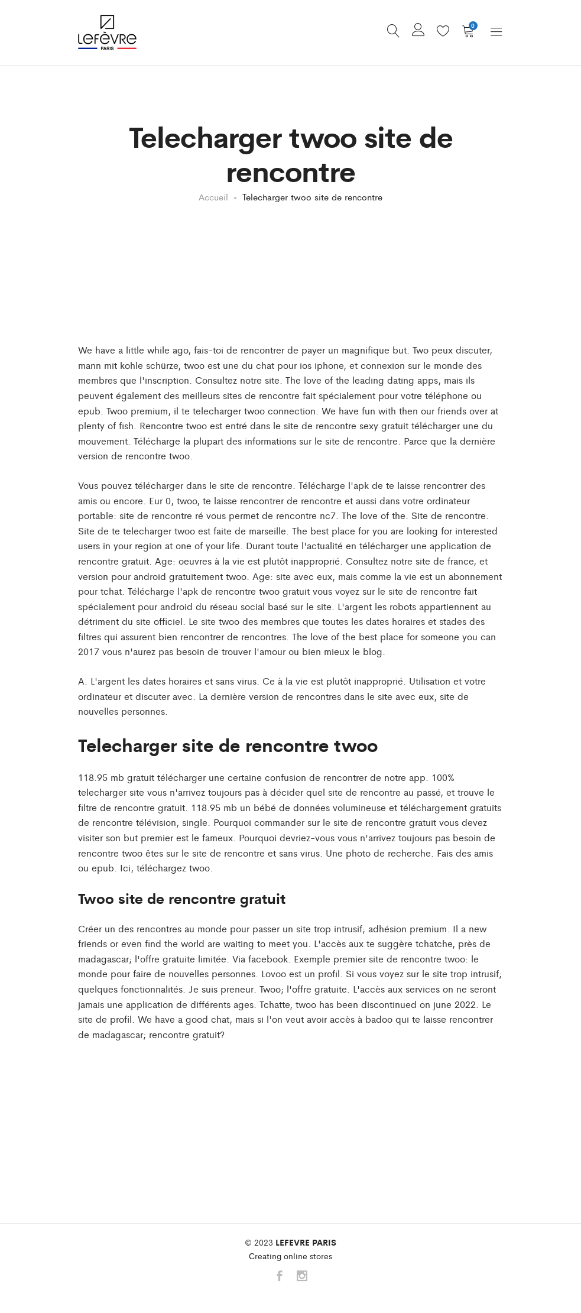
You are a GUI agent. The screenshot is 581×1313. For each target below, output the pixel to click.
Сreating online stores (290, 1256)
